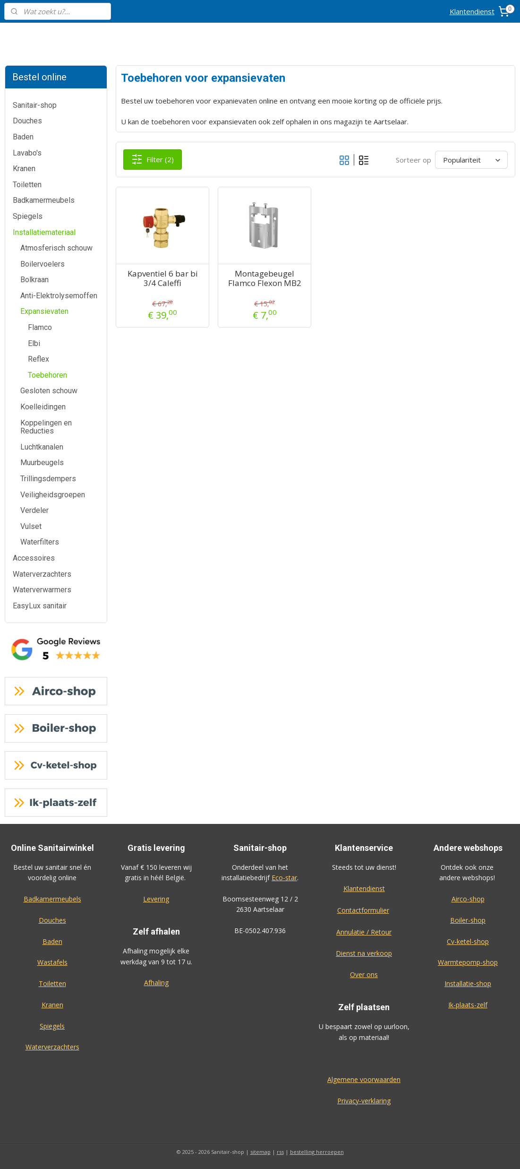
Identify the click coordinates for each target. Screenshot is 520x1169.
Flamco (40, 327)
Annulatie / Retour (364, 931)
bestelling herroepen (317, 1151)
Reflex (38, 359)
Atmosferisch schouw (56, 247)
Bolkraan (34, 279)
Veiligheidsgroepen (52, 494)
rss (280, 1151)
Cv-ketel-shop (468, 941)
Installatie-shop (467, 983)
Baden (23, 136)
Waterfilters (39, 541)
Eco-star (284, 877)
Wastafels (52, 962)
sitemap (260, 1151)
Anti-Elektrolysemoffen (58, 295)
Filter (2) (153, 159)
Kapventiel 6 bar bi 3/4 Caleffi (163, 278)
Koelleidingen (43, 406)
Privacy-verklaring (364, 1100)
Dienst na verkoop (364, 953)
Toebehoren (47, 375)
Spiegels (28, 216)
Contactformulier (363, 910)
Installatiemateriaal (44, 232)
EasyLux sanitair (40, 605)
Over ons (364, 974)
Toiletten (27, 184)
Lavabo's (27, 152)
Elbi (34, 343)
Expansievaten (44, 311)
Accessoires (34, 558)
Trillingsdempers (48, 478)
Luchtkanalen (41, 446)
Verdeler (34, 510)
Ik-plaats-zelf (467, 1004)
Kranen (24, 168)
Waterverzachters (42, 574)
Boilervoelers (42, 264)
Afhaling (156, 982)
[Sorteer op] (471, 159)
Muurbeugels (42, 462)
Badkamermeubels (44, 200)
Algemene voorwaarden (364, 1079)
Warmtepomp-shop (468, 962)
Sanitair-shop (35, 105)
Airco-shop (468, 898)
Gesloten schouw (48, 390)
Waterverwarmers (42, 589)
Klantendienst (472, 11)
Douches (27, 120)
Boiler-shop (468, 920)
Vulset (31, 526)
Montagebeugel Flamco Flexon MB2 (264, 278)
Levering (156, 898)
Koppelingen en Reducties (46, 427)
